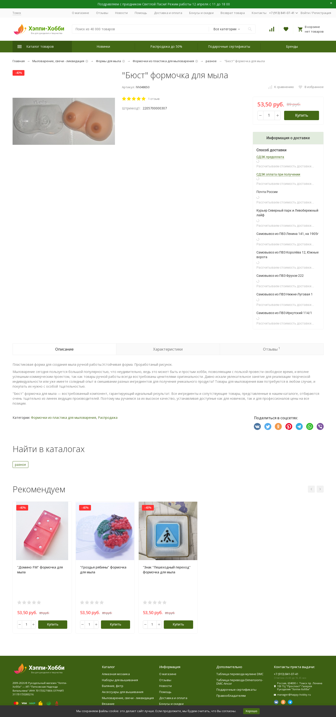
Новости (121, 13)
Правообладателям (231, 695)
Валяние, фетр (112, 686)
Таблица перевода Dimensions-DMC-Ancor (239, 682)
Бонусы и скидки (201, 13)
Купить (301, 115)
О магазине (80, 13)
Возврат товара (233, 13)
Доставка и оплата (168, 13)
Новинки (103, 46)
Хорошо (251, 711)
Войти (305, 13)
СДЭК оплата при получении (278, 174)
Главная (19, 61)
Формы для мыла (108, 61)
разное (211, 61)
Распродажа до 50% (166, 46)
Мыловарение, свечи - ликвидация (58, 61)
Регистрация (321, 13)
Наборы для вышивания (120, 680)
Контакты (259, 13)
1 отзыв (154, 99)
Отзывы (102, 13)
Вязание (108, 704)
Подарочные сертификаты (229, 46)
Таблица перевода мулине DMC (239, 674)
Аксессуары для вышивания (122, 692)
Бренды (292, 46)
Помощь (141, 13)
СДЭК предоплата (270, 157)
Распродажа (108, 417)
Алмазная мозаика (116, 674)
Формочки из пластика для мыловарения (163, 61)
